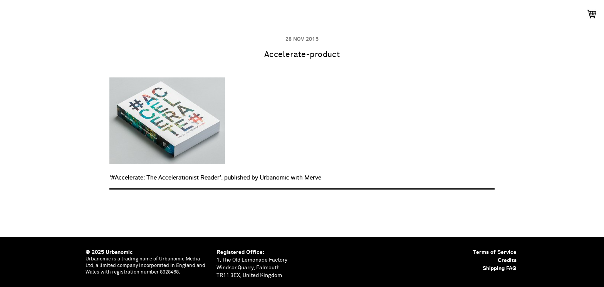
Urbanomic (12, 12)
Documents (324, 11)
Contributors (375, 11)
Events (241, 11)
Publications (198, 11)
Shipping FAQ (500, 268)
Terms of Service (495, 252)
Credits (507, 260)
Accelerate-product (302, 55)
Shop (417, 11)
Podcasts (280, 11)
